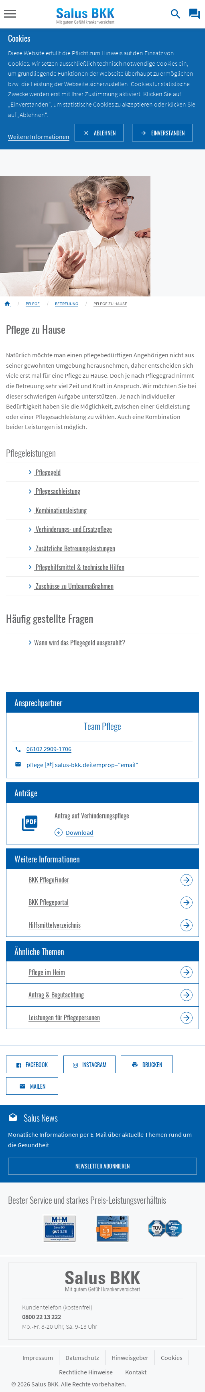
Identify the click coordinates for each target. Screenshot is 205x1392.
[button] (10, 15)
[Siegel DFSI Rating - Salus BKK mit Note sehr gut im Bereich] (107, 1228)
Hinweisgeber (130, 1358)
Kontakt (135, 1372)
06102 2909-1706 (48, 749)
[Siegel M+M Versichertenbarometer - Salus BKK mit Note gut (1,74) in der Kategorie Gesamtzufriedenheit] (54, 1228)
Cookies (172, 1358)
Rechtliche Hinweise (86, 1372)
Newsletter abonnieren (102, 1166)
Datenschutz (82, 1358)
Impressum (37, 1358)
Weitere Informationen (38, 137)
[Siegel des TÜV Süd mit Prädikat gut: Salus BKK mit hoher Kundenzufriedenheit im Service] (160, 1228)
